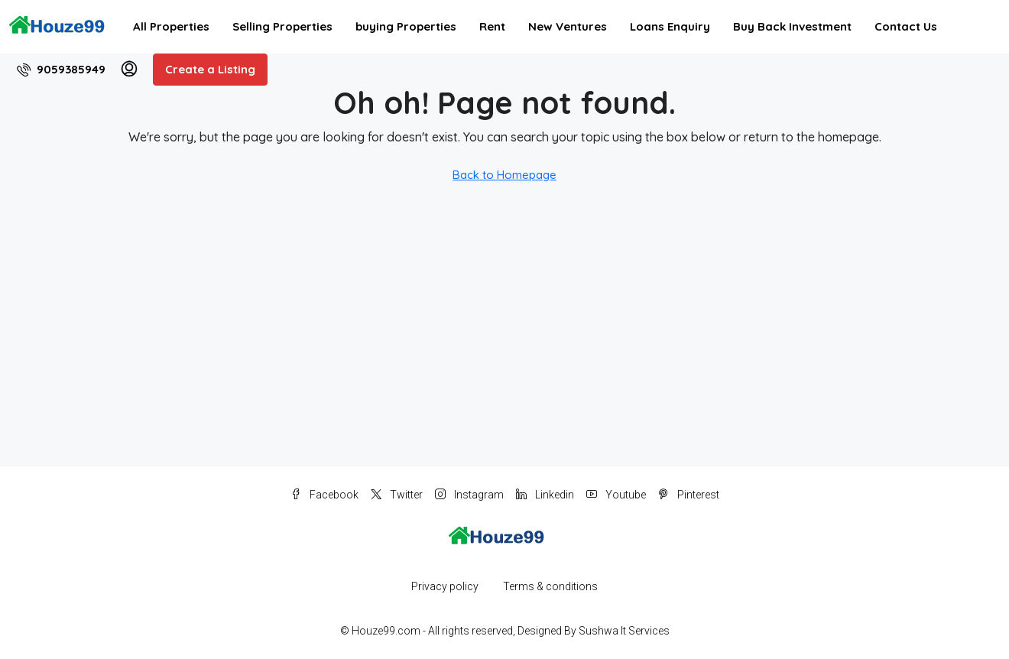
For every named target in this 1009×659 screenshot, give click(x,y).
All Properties (171, 26)
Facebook (324, 495)
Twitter (397, 495)
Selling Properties (282, 26)
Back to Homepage (504, 174)
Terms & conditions (550, 586)
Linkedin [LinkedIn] (545, 495)
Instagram (469, 495)
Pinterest (688, 495)
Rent (492, 26)
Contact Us (905, 26)
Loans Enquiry (670, 26)
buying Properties (405, 26)
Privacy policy (445, 586)
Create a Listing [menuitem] (210, 69)
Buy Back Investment (792, 26)
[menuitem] (61, 69)
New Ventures (567, 26)
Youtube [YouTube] (616, 495)
